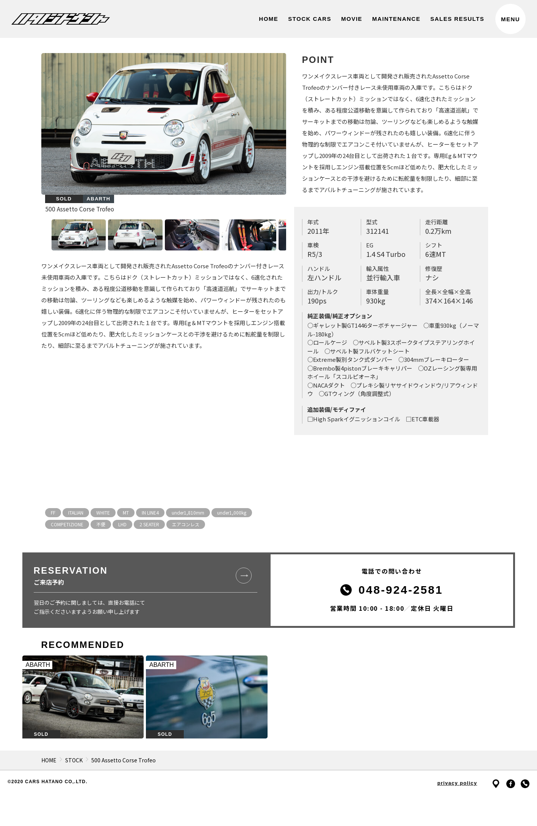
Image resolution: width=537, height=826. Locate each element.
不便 (100, 524)
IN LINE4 (150, 512)
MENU (510, 19)
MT (126, 512)
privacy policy (457, 783)
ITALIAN (75, 512)
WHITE (103, 512)
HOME (48, 760)
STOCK (74, 760)
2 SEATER (149, 524)
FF (53, 512)
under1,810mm (188, 512)
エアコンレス (185, 524)
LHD (122, 524)
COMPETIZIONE (67, 524)
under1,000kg (231, 512)
